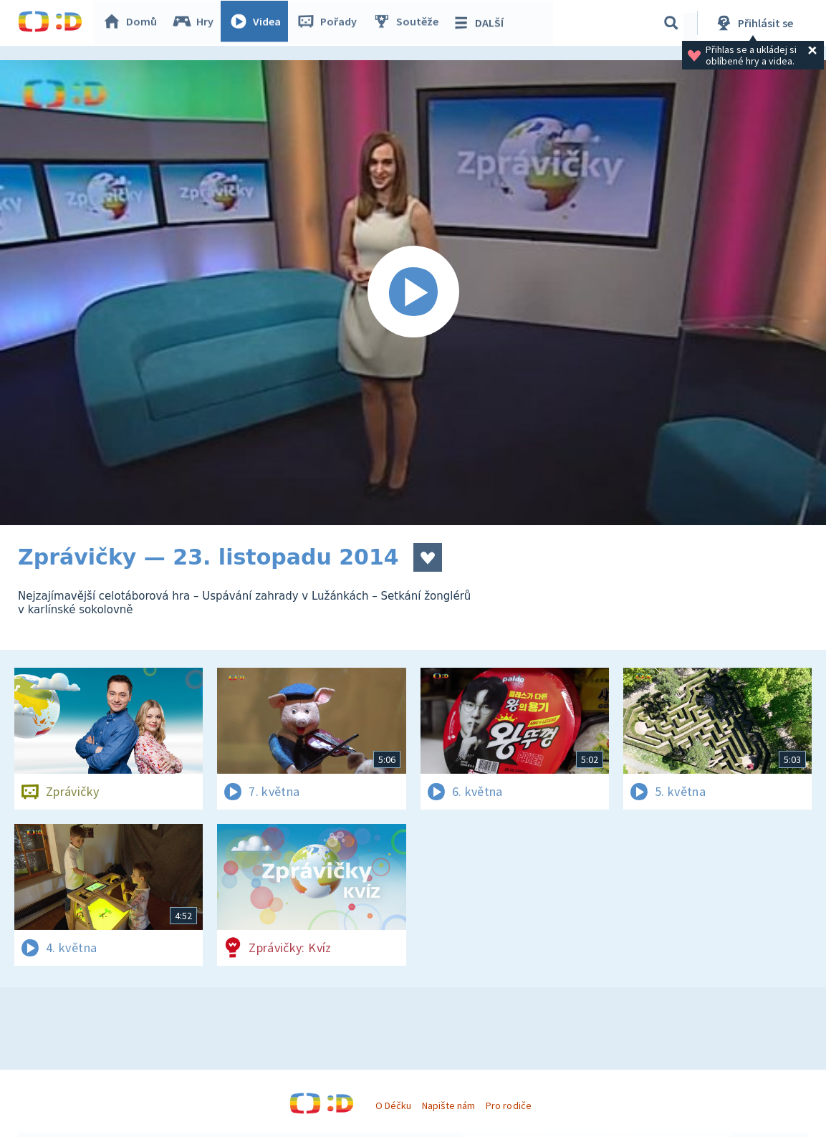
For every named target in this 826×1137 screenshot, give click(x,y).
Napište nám (448, 1105)
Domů (133, 23)
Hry (197, 23)
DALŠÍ (481, 23)
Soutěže (409, 23)
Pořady (330, 23)
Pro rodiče (508, 1105)
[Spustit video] (413, 292)
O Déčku (393, 1105)
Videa (258, 23)
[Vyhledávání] (671, 23)
